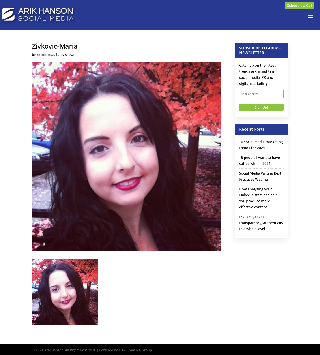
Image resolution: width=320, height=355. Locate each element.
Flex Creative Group (135, 350)
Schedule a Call (299, 5)
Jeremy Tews (45, 55)
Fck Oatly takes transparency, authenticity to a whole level (261, 222)
